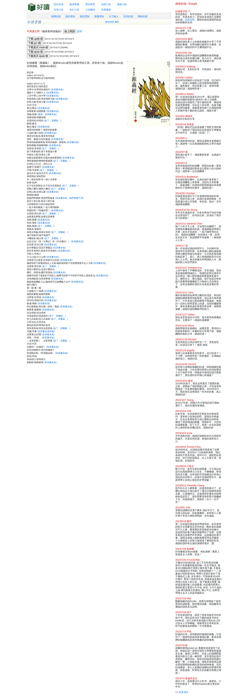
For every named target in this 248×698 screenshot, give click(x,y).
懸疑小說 (122, 4)
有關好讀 (56, 16)
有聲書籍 (106, 9)
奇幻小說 (74, 9)
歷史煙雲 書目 (112, 22)
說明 (79, 31)
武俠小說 (106, 4)
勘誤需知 (85, 16)
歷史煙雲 (90, 4)
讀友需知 (70, 16)
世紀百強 (58, 4)
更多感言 (183, 692)
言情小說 (58, 9)
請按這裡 (190, 19)
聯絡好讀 (142, 16)
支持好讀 (128, 16)
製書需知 (99, 16)
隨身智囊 (74, 4)
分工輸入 (113, 16)
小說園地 (90, 9)
